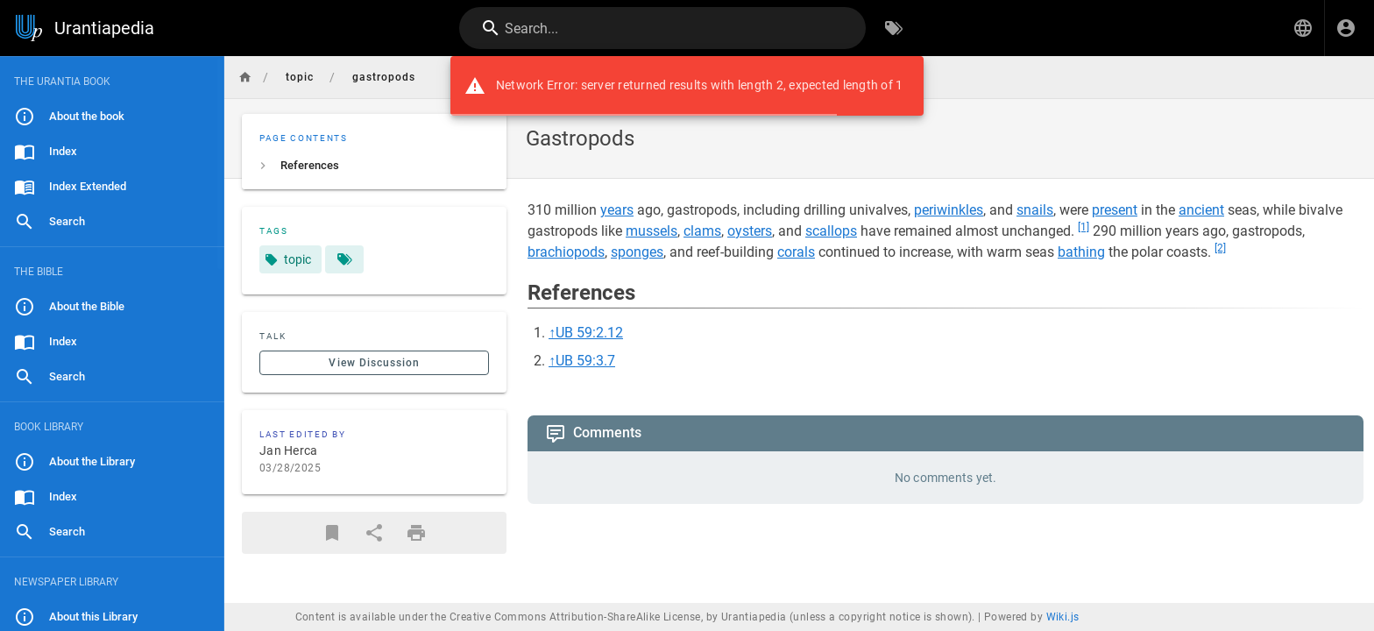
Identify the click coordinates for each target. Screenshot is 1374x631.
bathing (1081, 252)
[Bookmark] (332, 533)
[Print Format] (416, 533)
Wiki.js (1063, 617)
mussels (651, 231)
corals (796, 252)
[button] (1303, 28)
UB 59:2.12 (589, 332)
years (617, 210)
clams (702, 231)
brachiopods (566, 252)
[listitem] (374, 165)
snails (1034, 210)
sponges (637, 252)
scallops (831, 231)
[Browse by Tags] (894, 28)
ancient (1201, 210)
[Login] (1346, 28)
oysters (749, 231)
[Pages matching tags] (344, 259)
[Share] (374, 533)
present (1114, 210)
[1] (1083, 227)
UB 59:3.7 (585, 360)
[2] (1220, 248)
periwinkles (948, 210)
